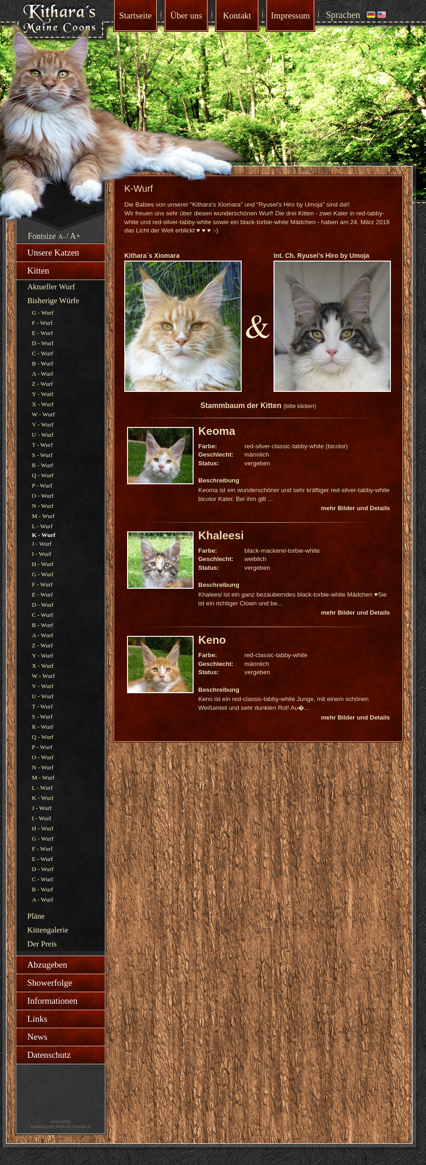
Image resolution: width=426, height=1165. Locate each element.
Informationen (52, 1001)
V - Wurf (43, 424)
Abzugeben (47, 965)
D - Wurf (43, 343)
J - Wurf (42, 543)
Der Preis (42, 943)
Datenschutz (49, 1055)
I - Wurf (41, 553)
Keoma (216, 431)
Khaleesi (221, 535)
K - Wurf (43, 797)
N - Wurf (43, 505)
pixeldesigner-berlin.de (51, 1126)
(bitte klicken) (299, 406)
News (37, 1037)
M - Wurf (43, 515)
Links (37, 1019)
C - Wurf (42, 353)
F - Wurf (42, 322)
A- (62, 236)
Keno (212, 640)
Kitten (38, 270)
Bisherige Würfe (53, 300)
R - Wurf (42, 465)
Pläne (36, 916)
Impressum (290, 15)
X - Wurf (43, 404)
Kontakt (237, 15)
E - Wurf (42, 332)
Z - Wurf (42, 383)
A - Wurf (42, 373)
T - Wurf (42, 444)
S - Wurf (42, 454)
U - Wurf (43, 434)
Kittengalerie (47, 930)
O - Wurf (43, 495)
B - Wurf (42, 363)
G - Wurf (43, 312)
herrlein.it (82, 1126)
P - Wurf (42, 485)
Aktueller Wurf (51, 286)
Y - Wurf (42, 393)
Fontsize (42, 236)
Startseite (135, 15)
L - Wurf (42, 526)
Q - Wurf (43, 475)
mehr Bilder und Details (355, 508)
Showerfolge (49, 983)
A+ (75, 236)
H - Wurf (43, 564)
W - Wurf (43, 414)
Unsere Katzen (53, 252)
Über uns (186, 15)
